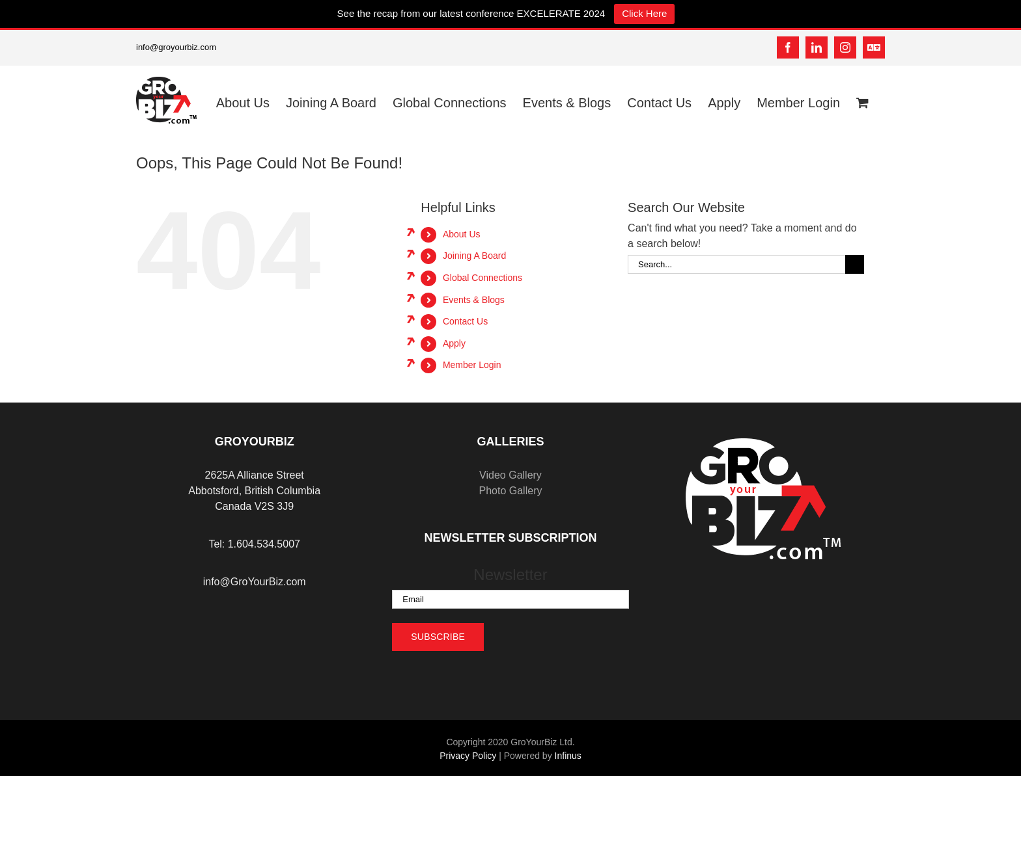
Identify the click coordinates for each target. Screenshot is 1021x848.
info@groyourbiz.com (176, 47)
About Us (462, 234)
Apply (454, 343)
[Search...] (736, 264)
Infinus (568, 755)
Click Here (644, 13)
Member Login (472, 365)
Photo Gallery (510, 490)
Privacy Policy (468, 755)
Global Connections (482, 277)
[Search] (854, 264)
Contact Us (465, 321)
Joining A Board (474, 255)
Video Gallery (510, 475)
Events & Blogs (474, 300)
